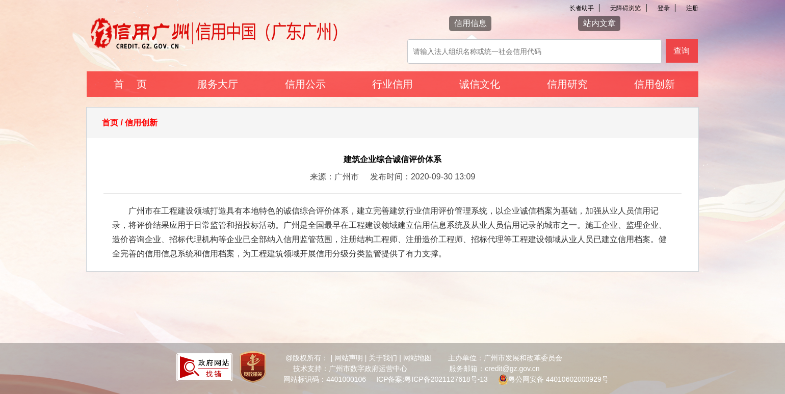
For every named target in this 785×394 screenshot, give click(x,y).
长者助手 (581, 8)
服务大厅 (217, 84)
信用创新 (654, 84)
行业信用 (392, 84)
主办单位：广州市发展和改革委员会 (505, 358)
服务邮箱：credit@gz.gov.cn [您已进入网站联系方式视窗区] (494, 368)
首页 (110, 122)
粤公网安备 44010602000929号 (558, 379)
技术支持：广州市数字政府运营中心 (350, 368)
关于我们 (383, 358)
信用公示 (305, 84)
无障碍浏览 (625, 8)
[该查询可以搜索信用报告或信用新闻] (534, 51)
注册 (692, 8)
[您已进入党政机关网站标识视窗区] (252, 368)
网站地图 (417, 358)
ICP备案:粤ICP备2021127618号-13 (432, 379)
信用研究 (567, 84)
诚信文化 (479, 84)
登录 (664, 8)
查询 (681, 50)
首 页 (130, 84)
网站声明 (348, 358)
